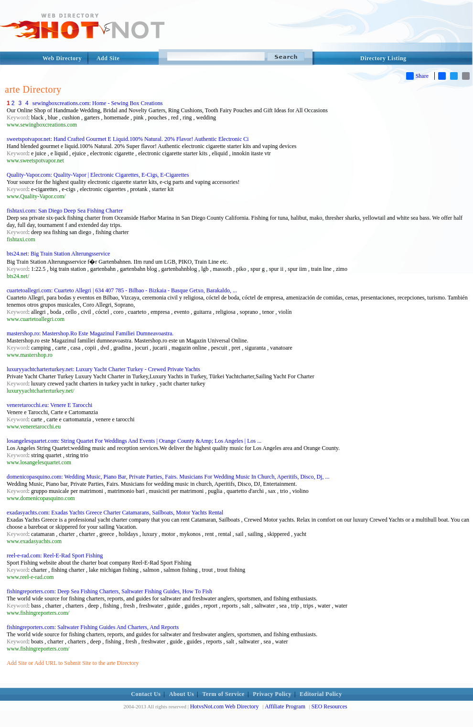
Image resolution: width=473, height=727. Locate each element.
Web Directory (62, 58)
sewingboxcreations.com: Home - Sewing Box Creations (97, 103)
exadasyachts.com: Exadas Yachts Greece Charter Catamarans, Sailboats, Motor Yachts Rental (115, 512)
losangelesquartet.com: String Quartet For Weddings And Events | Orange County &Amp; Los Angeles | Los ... (134, 441)
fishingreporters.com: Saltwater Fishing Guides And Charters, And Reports (93, 627)
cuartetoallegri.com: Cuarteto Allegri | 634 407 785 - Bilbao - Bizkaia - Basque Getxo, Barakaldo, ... (122, 290)
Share (417, 76)
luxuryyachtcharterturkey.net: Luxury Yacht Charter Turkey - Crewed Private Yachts (103, 369)
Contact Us (146, 694)
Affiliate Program (285, 706)
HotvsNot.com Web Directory (224, 706)
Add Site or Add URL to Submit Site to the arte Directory (73, 663)
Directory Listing (383, 58)
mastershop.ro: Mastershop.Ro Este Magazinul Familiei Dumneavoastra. (90, 333)
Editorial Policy (321, 694)
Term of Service (224, 694)
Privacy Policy (272, 694)
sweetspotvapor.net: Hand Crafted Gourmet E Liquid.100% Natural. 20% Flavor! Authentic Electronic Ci (128, 139)
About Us (181, 694)
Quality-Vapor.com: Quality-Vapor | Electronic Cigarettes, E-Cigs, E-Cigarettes (98, 174)
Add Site (108, 58)
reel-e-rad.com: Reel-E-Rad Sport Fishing (55, 555)
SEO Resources (329, 706)
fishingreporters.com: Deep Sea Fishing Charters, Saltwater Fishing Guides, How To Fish (109, 591)
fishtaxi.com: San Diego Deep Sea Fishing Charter (65, 210)
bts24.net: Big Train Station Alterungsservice (58, 253)
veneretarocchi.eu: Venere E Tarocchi (49, 405)
